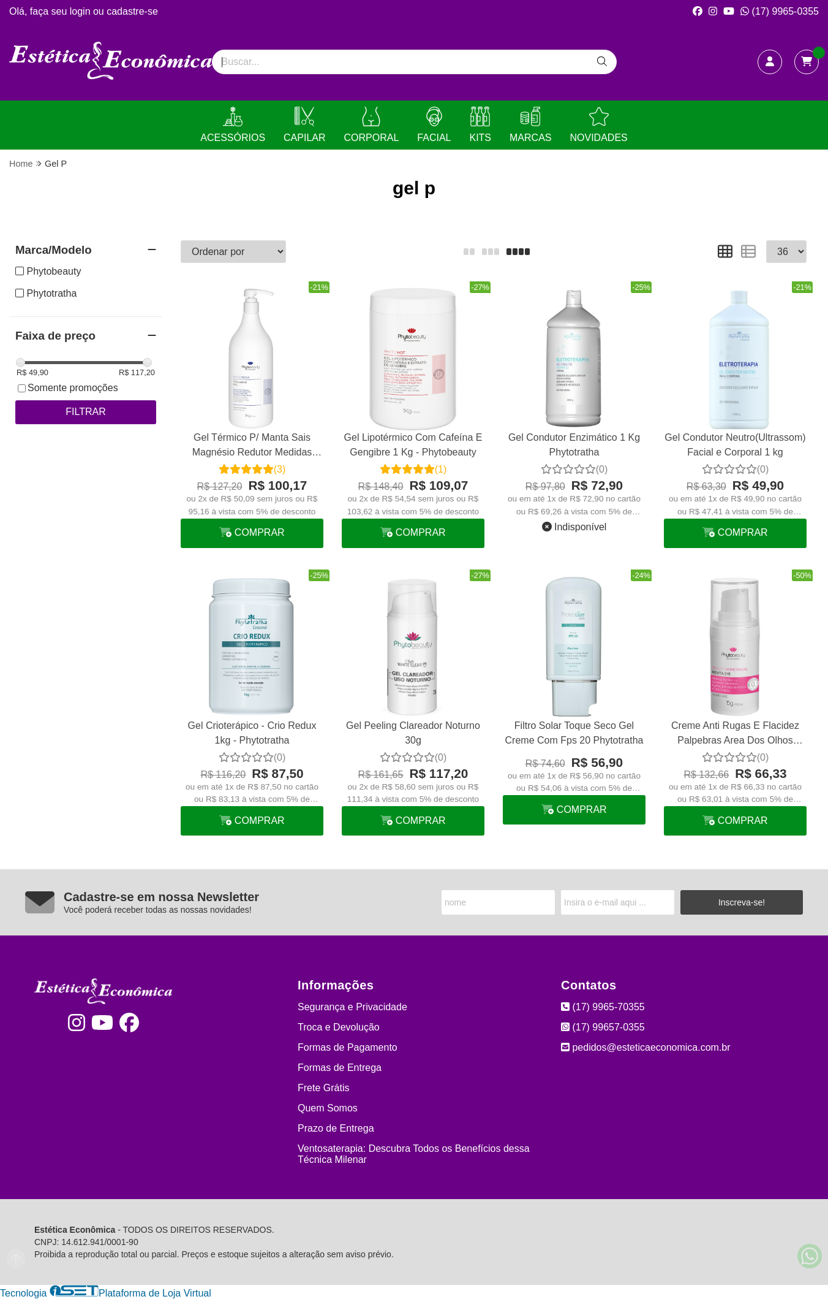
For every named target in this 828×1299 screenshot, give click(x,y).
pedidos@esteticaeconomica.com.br (646, 1047)
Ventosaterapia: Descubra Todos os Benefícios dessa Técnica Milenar (414, 1154)
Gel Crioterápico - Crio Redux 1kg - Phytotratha (252, 732)
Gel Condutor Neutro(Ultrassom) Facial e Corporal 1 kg (734, 444)
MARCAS (530, 125)
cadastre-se (132, 11)
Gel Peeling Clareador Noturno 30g (413, 732)
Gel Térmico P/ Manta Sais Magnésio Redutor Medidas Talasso (252, 446)
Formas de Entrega (340, 1067)
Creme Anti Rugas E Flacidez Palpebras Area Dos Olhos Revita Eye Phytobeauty (735, 734)
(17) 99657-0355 (603, 1027)
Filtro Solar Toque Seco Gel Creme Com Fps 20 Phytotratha (574, 732)
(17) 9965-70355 (603, 1007)
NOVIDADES (598, 125)
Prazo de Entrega (336, 1128)
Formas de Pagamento (347, 1047)
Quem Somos (328, 1108)
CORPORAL (371, 125)
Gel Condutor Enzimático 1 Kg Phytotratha (574, 444)
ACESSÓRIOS (232, 125)
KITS (480, 125)
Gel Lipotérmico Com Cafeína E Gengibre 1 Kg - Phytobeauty (413, 444)
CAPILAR (304, 125)
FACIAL (434, 125)
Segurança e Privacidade (352, 1007)
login (81, 11)
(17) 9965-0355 (779, 11)
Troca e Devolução (339, 1027)
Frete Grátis (323, 1088)
